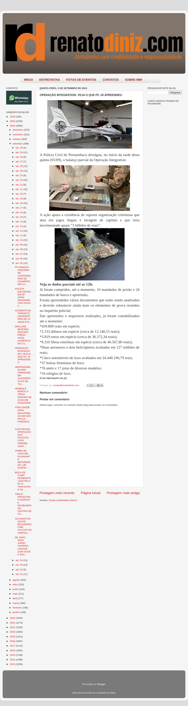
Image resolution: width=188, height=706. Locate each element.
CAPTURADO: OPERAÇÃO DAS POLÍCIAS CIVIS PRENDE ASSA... (23, 438)
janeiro (16, 612)
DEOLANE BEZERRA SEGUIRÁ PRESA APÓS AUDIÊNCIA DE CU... (22, 335)
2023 (13, 618)
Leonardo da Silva (106, 692)
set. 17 (19, 207)
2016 (13, 650)
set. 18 (19, 203)
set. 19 (19, 198)
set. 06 (19, 258)
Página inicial (90, 493)
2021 (13, 627)
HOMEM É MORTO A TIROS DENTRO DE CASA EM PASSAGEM (23, 395)
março (16, 603)
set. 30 (19, 147)
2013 (13, 664)
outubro (17, 139)
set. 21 (19, 189)
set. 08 (19, 249)
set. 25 (19, 171)
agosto (16, 580)
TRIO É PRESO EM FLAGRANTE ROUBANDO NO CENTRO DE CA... (23, 504)
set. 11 (19, 235)
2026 (13, 116)
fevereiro (17, 607)
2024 (13, 125)
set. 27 (19, 161)
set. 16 (19, 212)
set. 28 (19, 157)
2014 (13, 659)
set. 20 (19, 194)
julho (15, 584)
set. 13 (19, 226)
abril (15, 598)
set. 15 (19, 217)
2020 (13, 632)
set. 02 (19, 569)
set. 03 (19, 565)
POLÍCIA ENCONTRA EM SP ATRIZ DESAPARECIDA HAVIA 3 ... (23, 297)
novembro (18, 134)
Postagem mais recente (57, 493)
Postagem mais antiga (123, 493)
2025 (13, 121)
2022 (13, 622)
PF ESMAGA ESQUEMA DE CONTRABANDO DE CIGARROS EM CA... (23, 276)
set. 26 (19, 166)
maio (15, 593)
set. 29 (19, 152)
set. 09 (19, 244)
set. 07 (19, 254)
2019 (13, 636)
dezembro (18, 129)
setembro (18, 143)
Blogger (101, 684)
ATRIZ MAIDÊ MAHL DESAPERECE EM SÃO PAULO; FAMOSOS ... (23, 416)
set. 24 (19, 175)
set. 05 (19, 263)
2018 (13, 641)
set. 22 (19, 184)
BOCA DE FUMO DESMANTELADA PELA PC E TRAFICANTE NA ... (23, 481)
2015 (13, 655)
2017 (13, 645)
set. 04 (19, 560)
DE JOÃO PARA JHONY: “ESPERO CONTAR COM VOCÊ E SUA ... (23, 546)
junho (16, 589)
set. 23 (19, 180)
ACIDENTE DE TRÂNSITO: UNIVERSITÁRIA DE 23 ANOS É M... (23, 316)
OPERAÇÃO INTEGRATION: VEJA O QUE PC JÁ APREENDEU (23, 355)
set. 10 (19, 240)
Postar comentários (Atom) (63, 500)
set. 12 (19, 231)
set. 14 (19, 221)
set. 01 (19, 574)
